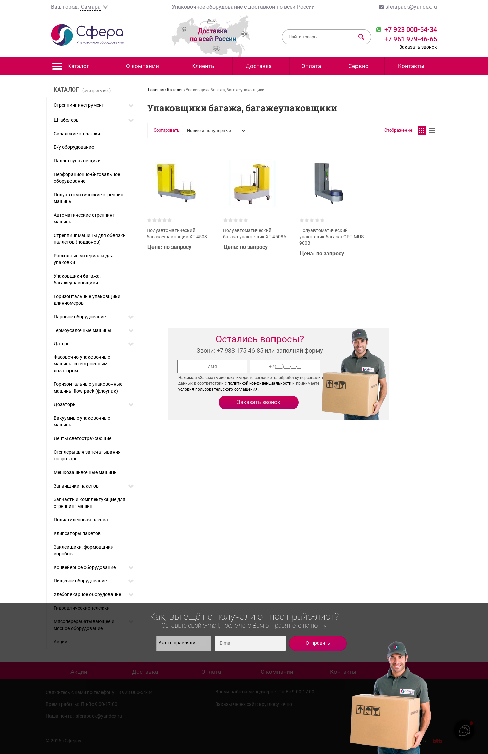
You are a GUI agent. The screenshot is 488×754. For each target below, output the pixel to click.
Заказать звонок (418, 47)
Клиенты (203, 66)
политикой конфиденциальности (259, 383)
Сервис (358, 66)
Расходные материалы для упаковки (84, 259)
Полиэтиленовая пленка (81, 519)
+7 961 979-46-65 (410, 39)
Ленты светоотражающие (82, 438)
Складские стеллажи (77, 133)
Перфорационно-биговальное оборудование (87, 178)
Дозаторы (65, 404)
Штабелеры (67, 120)
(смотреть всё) (96, 90)
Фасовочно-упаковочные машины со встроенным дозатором (82, 363)
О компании (142, 66)
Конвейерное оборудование (85, 567)
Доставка (259, 66)
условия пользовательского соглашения (218, 389)
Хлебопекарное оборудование (87, 594)
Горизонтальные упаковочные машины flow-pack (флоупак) (88, 387)
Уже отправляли (182, 643)
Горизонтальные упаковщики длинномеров (87, 300)
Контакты (411, 66)
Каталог (70, 68)
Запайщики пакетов (76, 486)
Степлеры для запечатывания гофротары (87, 455)
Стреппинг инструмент (79, 105)
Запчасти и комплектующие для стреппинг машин (89, 503)
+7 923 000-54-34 (410, 29)
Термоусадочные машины (82, 330)
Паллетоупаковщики (77, 160)
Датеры (62, 343)
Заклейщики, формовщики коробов (84, 550)
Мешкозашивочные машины (86, 472)
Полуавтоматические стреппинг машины (89, 198)
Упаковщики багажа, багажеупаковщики (77, 279)
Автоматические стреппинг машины (84, 218)
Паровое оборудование (80, 316)
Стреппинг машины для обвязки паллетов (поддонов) (90, 239)
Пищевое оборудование (80, 580)
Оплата (311, 66)
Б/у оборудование (74, 147)
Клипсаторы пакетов (77, 533)
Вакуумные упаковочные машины (82, 421)
